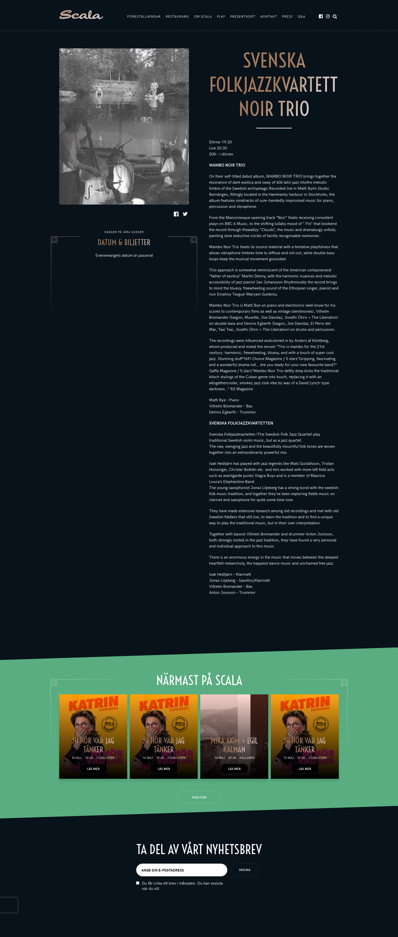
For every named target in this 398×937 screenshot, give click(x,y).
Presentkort (242, 17)
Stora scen (105, 758)
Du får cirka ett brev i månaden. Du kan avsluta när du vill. (182, 886)
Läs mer (93, 769)
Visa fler (199, 798)
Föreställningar (144, 17)
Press (287, 17)
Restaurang (177, 17)
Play (221, 17)
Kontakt (268, 17)
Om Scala (203, 17)
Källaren (247, 758)
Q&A (301, 17)
